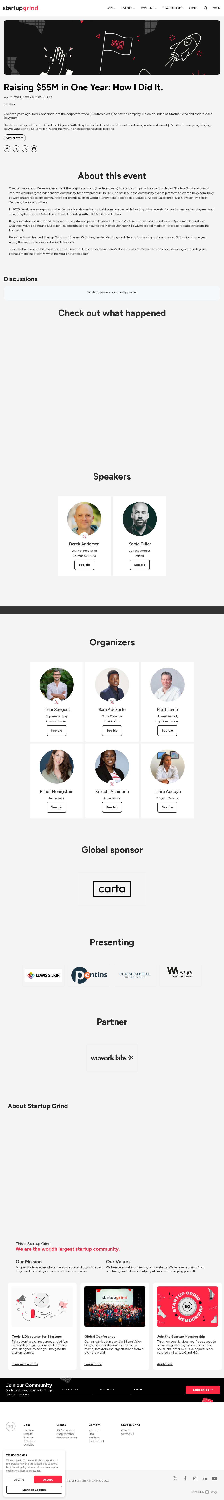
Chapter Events (65, 1433)
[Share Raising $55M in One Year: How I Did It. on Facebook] (7, 148)
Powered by (204, 1492)
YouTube (94, 1437)
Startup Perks (173, 8)
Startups (28, 1437)
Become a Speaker (66, 1437)
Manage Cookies (34, 1490)
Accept (48, 1479)
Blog (91, 1433)
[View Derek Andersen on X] (84, 536)
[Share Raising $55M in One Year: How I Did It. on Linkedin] (25, 148)
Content (147, 8)
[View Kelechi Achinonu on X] (112, 784)
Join (110, 8)
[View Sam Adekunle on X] (112, 702)
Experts (28, 1433)
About (193, 8)
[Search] (205, 8)
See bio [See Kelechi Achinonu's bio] (112, 807)
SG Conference (65, 1430)
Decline (19, 1479)
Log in (216, 8)
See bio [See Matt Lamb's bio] (167, 730)
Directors (29, 1444)
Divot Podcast (96, 1441)
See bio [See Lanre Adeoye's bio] (167, 807)
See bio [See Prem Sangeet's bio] (56, 730)
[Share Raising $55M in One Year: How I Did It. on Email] (34, 148)
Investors (29, 1430)
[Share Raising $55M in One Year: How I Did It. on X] (16, 148)
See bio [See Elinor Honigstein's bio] (56, 807)
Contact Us (127, 1433)
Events (127, 8)
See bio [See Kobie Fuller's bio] (139, 565)
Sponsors (29, 1441)
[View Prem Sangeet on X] (56, 702)
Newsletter (95, 1430)
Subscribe (201, 1390)
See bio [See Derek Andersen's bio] (84, 565)
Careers (125, 1430)
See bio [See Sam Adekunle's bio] (112, 730)
